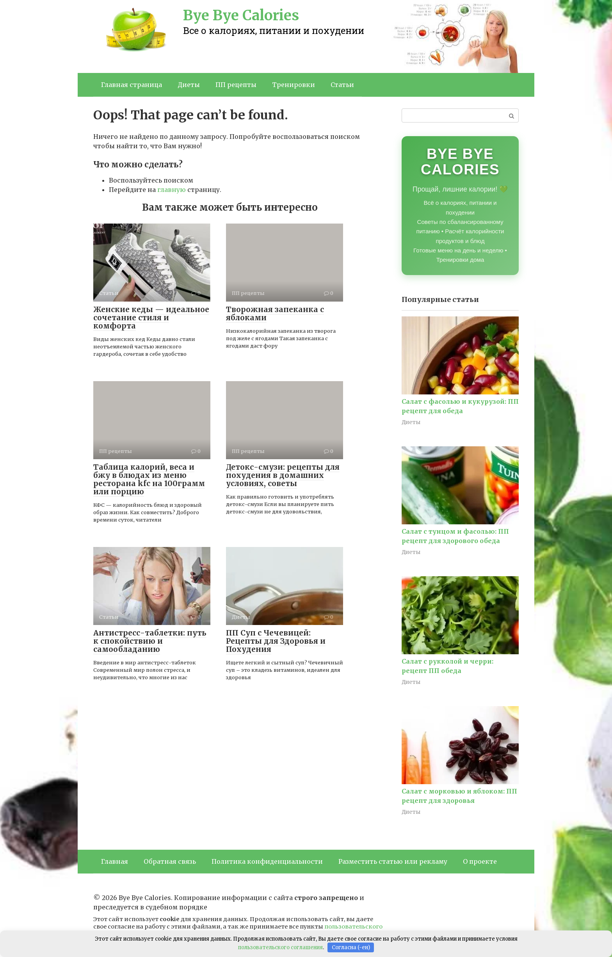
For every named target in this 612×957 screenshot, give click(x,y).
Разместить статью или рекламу (392, 861)
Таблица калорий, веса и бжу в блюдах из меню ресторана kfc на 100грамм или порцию (149, 479)
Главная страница (131, 85)
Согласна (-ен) (351, 947)
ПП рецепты (235, 85)
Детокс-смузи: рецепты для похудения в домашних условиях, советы (283, 475)
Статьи (342, 85)
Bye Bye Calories (241, 15)
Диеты (189, 85)
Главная (114, 861)
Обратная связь (170, 861)
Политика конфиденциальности (267, 861)
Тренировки (293, 85)
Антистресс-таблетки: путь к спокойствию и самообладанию (149, 641)
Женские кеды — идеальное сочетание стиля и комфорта (151, 317)
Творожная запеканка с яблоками (275, 313)
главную (171, 190)
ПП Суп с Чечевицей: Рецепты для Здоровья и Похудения (276, 641)
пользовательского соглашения (280, 947)
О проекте (480, 861)
